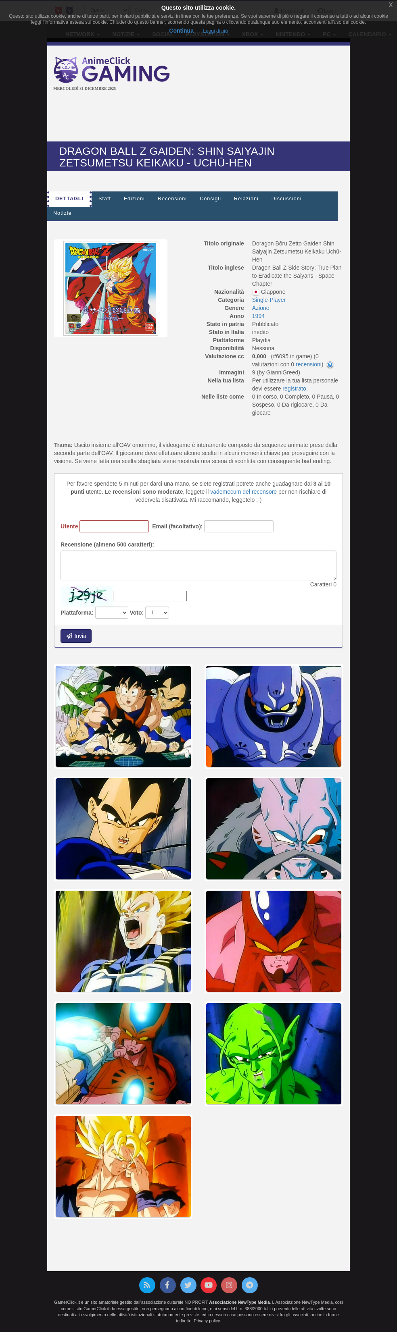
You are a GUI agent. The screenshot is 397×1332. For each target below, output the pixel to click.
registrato (294, 388)
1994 (258, 316)
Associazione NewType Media (239, 1302)
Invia (76, 636)
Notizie (62, 213)
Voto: (137, 612)
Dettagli (69, 199)
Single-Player (269, 300)
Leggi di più (215, 31)
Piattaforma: (77, 612)
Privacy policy (206, 1320)
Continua (181, 30)
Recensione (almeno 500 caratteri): (107, 544)
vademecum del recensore (243, 491)
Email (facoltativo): (177, 526)
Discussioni (287, 199)
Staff (104, 199)
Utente (69, 526)
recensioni (309, 364)
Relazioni (246, 199)
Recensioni (172, 199)
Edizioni (134, 199)
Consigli (210, 199)
